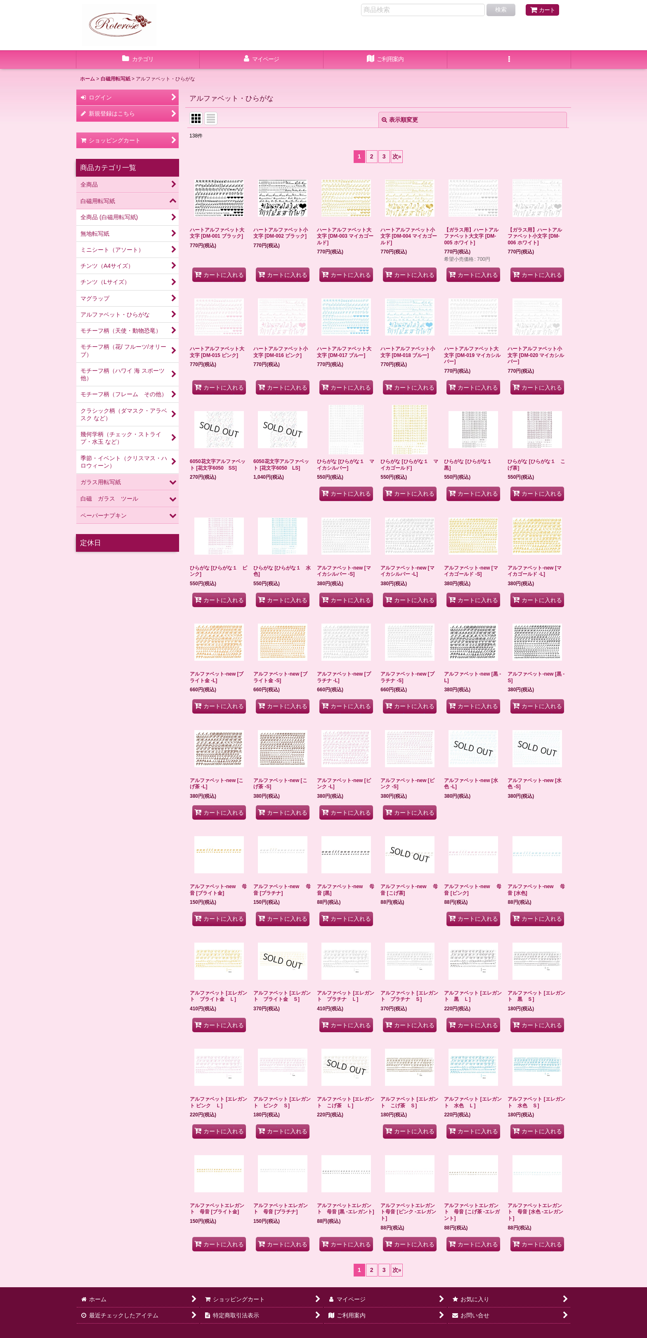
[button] (509, 60)
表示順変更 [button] (400, 119)
